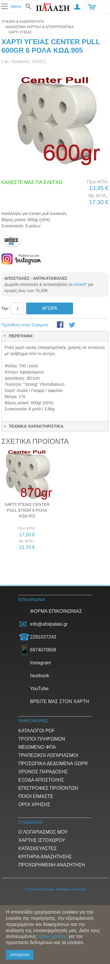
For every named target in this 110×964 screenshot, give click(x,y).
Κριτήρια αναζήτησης (45, 856)
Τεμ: (5, 308)
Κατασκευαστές (37, 848)
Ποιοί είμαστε (35, 796)
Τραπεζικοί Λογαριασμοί (48, 755)
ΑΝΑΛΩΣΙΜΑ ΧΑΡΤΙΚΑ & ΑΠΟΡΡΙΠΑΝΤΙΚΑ (39, 27)
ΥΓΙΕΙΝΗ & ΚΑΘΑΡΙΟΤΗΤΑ (22, 22)
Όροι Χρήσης (34, 804)
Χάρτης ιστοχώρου (41, 840)
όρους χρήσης (52, 936)
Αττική (79, 284)
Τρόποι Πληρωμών (41, 738)
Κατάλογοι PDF (36, 730)
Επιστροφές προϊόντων (48, 788)
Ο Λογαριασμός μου (43, 832)
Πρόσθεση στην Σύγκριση (24, 325)
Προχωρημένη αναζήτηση (51, 864)
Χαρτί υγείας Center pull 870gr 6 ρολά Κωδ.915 (27, 510)
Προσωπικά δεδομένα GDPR (53, 763)
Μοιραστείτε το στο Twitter (72, 325)
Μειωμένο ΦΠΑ (37, 747)
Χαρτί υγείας (20, 32)
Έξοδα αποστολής (41, 779)
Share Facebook (61, 325)
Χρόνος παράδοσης (43, 771)
